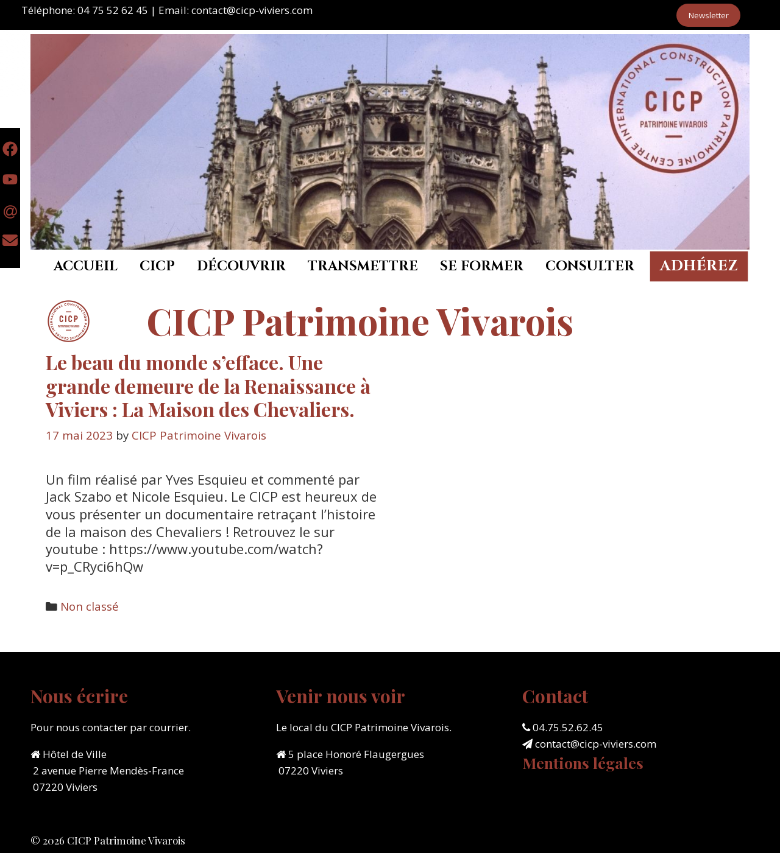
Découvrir (241, 266)
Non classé (89, 606)
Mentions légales (583, 763)
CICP (157, 266)
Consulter (589, 266)
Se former (481, 266)
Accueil (86, 266)
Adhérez (699, 266)
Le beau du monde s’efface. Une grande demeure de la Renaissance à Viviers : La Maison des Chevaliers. (208, 385)
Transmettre (363, 266)
